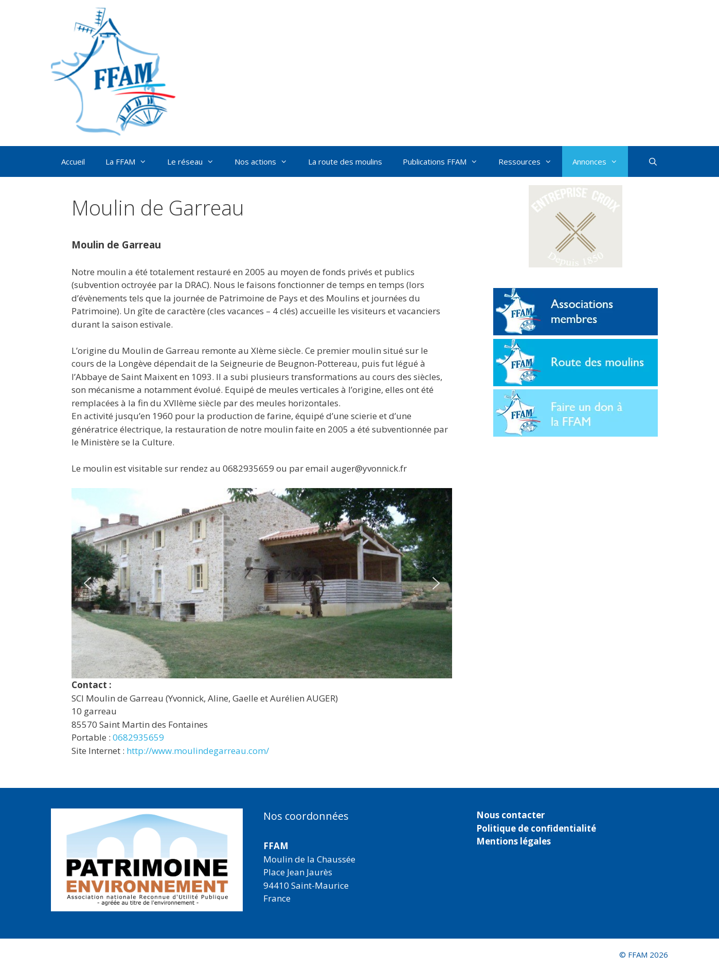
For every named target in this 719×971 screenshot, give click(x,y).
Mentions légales (513, 841)
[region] (261, 583)
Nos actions (266, 161)
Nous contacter (510, 815)
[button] (87, 583)
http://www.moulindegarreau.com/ (198, 751)
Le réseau (195, 161)
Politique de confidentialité (536, 828)
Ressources (530, 161)
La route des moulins (345, 161)
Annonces (600, 161)
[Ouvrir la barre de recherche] (653, 161)
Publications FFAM (445, 161)
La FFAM (131, 161)
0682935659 (138, 737)
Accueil (73, 161)
